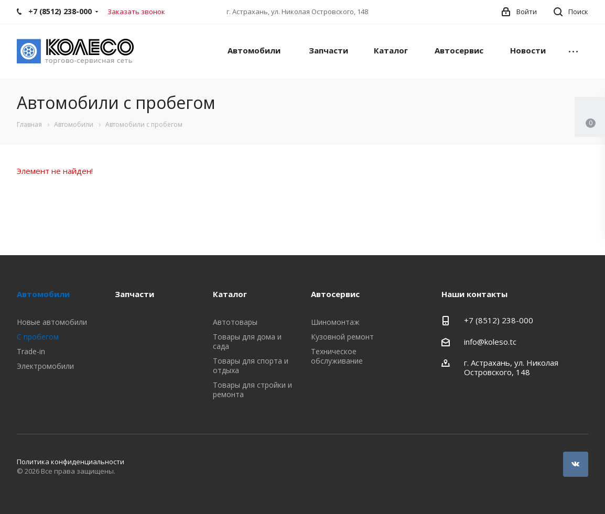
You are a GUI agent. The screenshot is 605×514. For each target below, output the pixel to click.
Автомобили (254, 50)
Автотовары (235, 322)
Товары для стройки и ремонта (252, 389)
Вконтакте (575, 464)
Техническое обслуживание (337, 356)
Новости (528, 50)
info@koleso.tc (490, 341)
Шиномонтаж (335, 322)
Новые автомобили (52, 322)
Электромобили (45, 366)
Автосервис (459, 50)
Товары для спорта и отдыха (250, 365)
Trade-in (31, 351)
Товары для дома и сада (247, 341)
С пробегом (38, 337)
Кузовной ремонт (342, 337)
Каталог (391, 50)
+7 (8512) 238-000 (498, 320)
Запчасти (328, 50)
